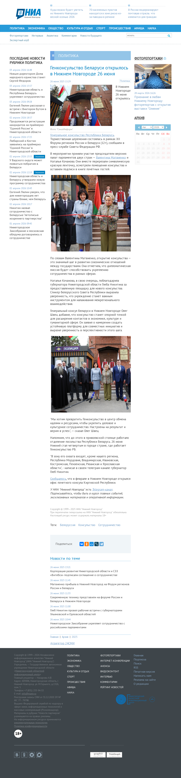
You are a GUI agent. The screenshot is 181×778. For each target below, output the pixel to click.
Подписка (140, 659)
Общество (55, 28)
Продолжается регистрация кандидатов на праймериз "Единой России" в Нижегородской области (27, 127)
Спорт (100, 28)
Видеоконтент (109, 671)
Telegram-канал (102, 489)
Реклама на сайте (145, 679)
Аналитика (52, 35)
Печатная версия (144, 671)
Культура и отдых (80, 28)
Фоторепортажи (19, 35)
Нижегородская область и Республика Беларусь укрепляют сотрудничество (27, 93)
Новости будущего (91, 35)
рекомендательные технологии (30, 722)
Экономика (36, 28)
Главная (54, 637)
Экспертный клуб (19, 40)
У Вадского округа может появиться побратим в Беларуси (26, 163)
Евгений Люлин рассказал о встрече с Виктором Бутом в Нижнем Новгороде (28, 109)
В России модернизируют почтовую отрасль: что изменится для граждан (143, 13)
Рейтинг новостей (111, 687)
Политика (17, 28)
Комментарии (69, 35)
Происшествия (120, 28)
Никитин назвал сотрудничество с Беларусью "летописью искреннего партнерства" (26, 213)
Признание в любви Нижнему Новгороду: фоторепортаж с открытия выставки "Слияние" (152, 103)
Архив (65, 637)
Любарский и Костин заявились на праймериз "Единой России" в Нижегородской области (25, 146)
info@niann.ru (29, 693)
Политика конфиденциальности (30, 726)
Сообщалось (58, 479)
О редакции (141, 683)
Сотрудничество (109, 525)
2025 (74, 637)
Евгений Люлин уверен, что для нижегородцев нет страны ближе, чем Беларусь (28, 195)
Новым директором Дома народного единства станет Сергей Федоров (27, 77)
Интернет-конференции (115, 660)
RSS (136, 667)
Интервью (37, 35)
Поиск (137, 663)
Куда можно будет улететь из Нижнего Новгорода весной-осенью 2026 (66, 13)
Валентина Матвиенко (111, 157)
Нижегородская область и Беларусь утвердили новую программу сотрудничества (27, 179)
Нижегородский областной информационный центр (29, 672)
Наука (152, 28)
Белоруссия (67, 525)
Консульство (86, 525)
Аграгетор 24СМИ (62, 643)
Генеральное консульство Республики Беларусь (82, 135)
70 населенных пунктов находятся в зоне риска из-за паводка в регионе (105, 13)
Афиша (139, 28)
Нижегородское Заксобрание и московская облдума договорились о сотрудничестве (27, 232)
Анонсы (105, 666)
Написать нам (142, 675)
